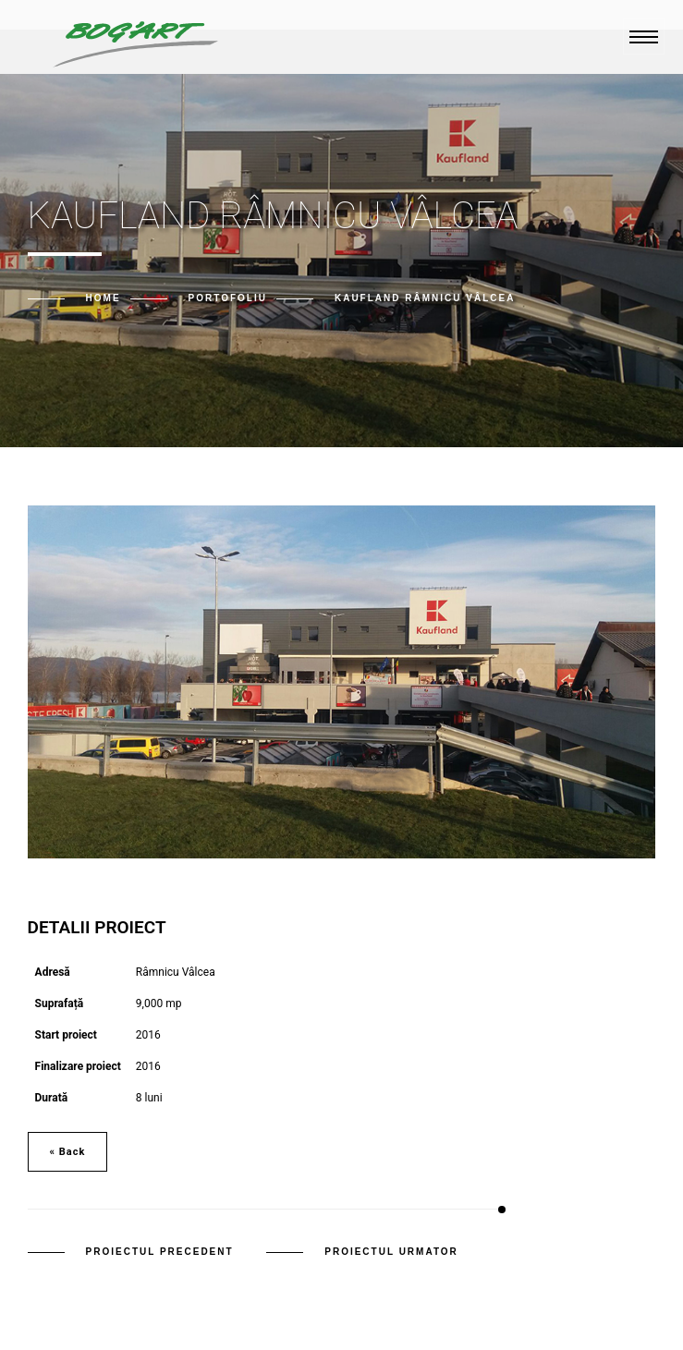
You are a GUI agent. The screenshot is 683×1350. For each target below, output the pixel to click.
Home (103, 298)
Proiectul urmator (391, 1252)
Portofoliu (228, 298)
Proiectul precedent (160, 1252)
